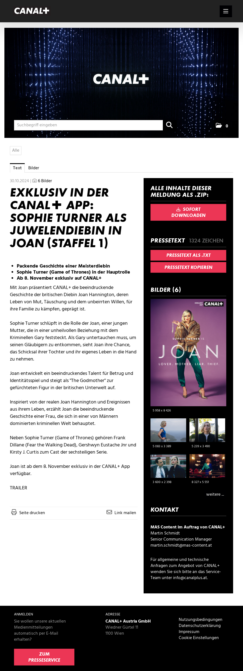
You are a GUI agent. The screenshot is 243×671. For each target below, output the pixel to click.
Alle (15, 150)
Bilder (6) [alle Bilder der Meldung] (165, 289)
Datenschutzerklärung (200, 625)
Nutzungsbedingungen (200, 619)
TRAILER (18, 488)
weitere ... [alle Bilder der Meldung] (215, 494)
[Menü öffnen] (226, 11)
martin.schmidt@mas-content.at (181, 545)
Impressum (189, 631)
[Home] (33, 11)
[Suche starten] (170, 125)
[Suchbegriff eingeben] (95, 125)
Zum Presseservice (44, 657)
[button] (222, 126)
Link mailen (125, 513)
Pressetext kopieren (188, 267)
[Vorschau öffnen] (188, 352)
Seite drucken (32, 513)
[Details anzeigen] (220, 411)
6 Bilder (45, 181)
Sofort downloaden (188, 212)
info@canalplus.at (190, 578)
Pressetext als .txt (188, 255)
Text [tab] (17, 168)
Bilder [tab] (33, 168)
